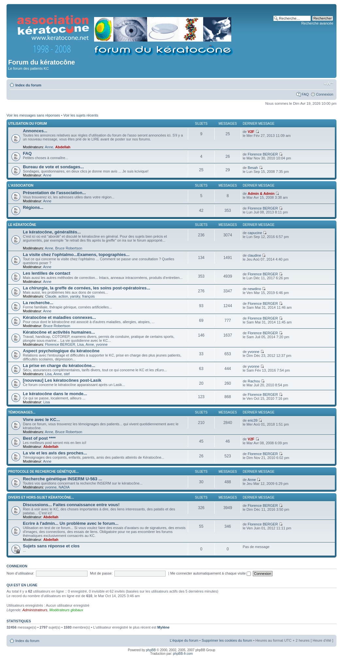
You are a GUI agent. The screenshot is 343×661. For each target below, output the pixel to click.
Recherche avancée (317, 23)
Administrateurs (35, 610)
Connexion (324, 94)
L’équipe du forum (184, 640)
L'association (20, 185)
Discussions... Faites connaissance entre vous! (71, 504)
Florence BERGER (263, 154)
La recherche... (38, 302)
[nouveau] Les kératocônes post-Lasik (62, 380)
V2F (251, 132)
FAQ (305, 94)
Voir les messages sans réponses (33, 115)
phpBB (151, 650)
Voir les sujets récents (80, 115)
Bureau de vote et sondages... (53, 166)
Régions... (33, 207)
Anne (49, 147)
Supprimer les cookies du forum (227, 640)
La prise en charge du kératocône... (59, 365)
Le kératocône (22, 225)
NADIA (64, 487)
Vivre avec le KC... (41, 419)
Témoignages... (21, 412)
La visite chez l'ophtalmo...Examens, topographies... (76, 254)
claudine (254, 255)
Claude (51, 296)
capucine (255, 233)
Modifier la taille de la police (328, 84)
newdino (254, 289)
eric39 (252, 420)
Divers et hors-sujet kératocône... (41, 497)
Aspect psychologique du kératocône (61, 350)
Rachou (254, 381)
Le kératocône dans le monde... (55, 393)
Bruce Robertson (68, 248)
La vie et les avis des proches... (55, 452)
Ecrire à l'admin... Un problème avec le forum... (71, 523)
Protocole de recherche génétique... (43, 471)
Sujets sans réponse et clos (51, 545)
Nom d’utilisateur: (20, 573)
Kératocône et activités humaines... (59, 332)
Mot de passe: (101, 573)
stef (67, 374)
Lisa (80, 344)
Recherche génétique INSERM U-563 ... (62, 478)
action (63, 296)
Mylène (163, 627)
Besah (253, 168)
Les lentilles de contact (46, 273)
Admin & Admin (261, 193)
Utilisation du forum (27, 123)
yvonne (101, 344)
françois (88, 296)
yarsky (75, 296)
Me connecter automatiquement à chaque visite (210, 573)
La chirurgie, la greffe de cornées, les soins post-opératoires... (86, 287)
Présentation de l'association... (54, 192)
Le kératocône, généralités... (52, 232)
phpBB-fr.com (183, 653)
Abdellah (62, 147)
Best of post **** (39, 438)
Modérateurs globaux (66, 610)
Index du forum (28, 85)
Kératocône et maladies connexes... (59, 317)
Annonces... (35, 130)
